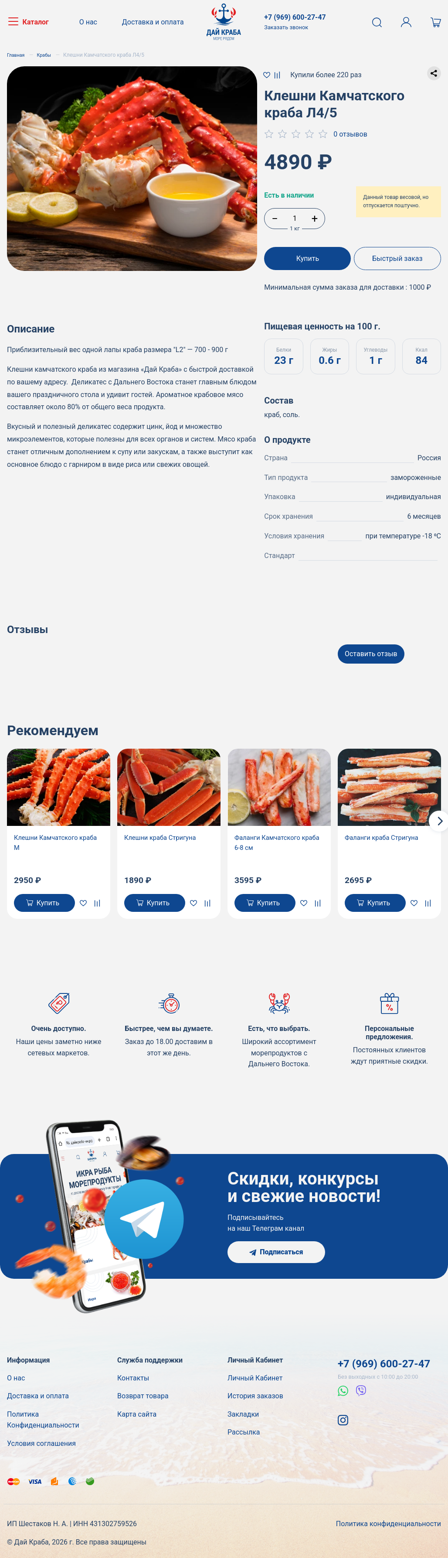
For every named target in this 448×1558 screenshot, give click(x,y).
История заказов (255, 1394)
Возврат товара (143, 1394)
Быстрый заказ (399, 258)
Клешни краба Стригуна (163, 833)
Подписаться (276, 1250)
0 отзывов (350, 134)
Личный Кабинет (254, 1375)
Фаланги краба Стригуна (385, 833)
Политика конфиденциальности (388, 1521)
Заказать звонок (286, 27)
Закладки (243, 1411)
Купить (306, 258)
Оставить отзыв (371, 649)
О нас (91, 22)
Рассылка (243, 1430)
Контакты (133, 1375)
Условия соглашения (41, 1441)
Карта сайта (136, 1411)
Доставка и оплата (153, 22)
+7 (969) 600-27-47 (384, 1362)
